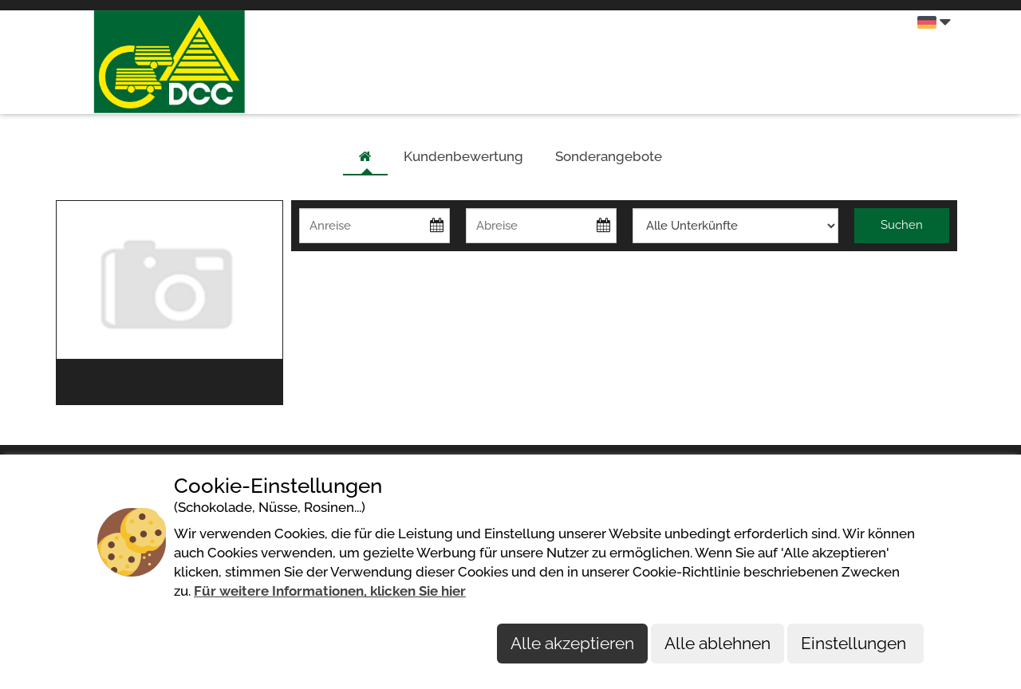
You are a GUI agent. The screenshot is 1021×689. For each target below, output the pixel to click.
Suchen (902, 225)
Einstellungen (855, 643)
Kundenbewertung (463, 156)
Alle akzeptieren (572, 643)
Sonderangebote (608, 156)
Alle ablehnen (717, 643)
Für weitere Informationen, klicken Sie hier (330, 591)
